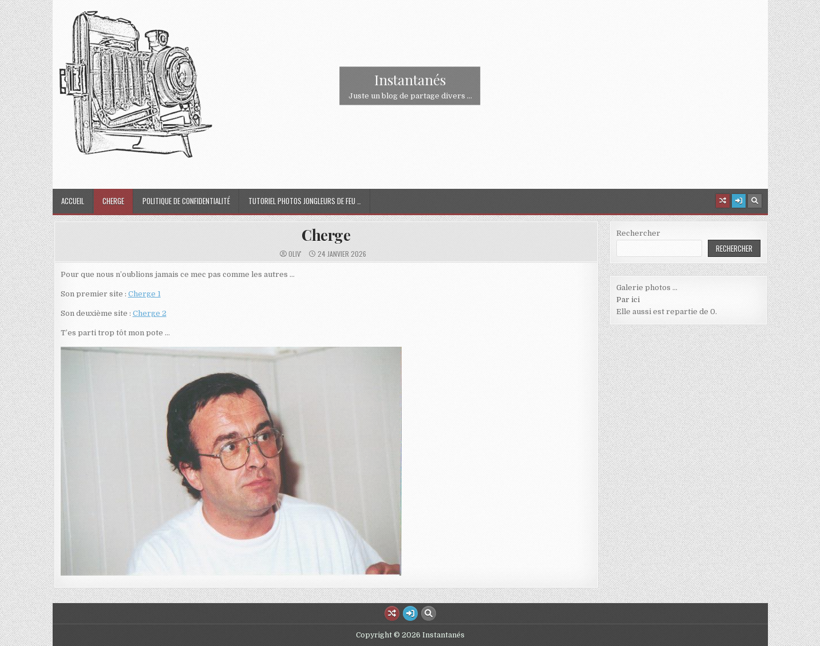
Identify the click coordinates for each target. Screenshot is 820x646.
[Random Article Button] (723, 201)
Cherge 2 (150, 313)
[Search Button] (755, 201)
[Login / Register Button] (739, 201)
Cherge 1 (144, 294)
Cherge (113, 201)
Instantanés (410, 79)
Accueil (72, 201)
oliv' (295, 254)
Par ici (628, 299)
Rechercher (638, 233)
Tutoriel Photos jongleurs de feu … (304, 201)
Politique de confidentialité (186, 201)
